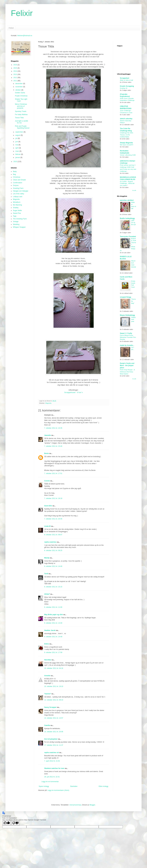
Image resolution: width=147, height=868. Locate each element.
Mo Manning (17, 205)
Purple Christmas (21, 96)
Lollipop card (17, 197)
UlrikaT (47, 594)
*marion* (47, 694)
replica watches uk (51, 752)
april (17, 148)
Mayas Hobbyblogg (127, 315)
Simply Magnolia (126, 143)
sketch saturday (126, 119)
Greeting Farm (18, 188)
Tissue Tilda (19, 118)
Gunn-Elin (48, 506)
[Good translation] (6, 823)
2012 (15, 78)
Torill (46, 574)
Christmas (16, 177)
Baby (15, 171)
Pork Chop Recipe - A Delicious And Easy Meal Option (127, 372)
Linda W (47, 526)
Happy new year (133, 319)
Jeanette (47, 435)
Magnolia (48, 403)
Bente (46, 453)
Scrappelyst (124, 78)
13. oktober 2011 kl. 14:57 (53, 718)
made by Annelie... (127, 345)
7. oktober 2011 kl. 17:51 (53, 473)
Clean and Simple (19, 180)
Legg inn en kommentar (50, 782)
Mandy (46, 558)
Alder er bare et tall (126, 80)
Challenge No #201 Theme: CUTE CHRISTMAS (126, 135)
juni (16, 142)
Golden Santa (20, 93)
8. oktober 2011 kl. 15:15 (53, 587)
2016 (15, 65)
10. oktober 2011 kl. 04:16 (53, 668)
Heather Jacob (50, 630)
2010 (15, 162)
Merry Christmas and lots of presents (21, 106)
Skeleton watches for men (54, 768)
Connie (47, 481)
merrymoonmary (75, 805)
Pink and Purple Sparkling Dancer (22, 127)
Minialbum (16, 202)
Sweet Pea (17, 213)
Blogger (92, 805)
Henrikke (47, 660)
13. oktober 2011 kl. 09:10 (53, 700)
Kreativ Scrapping (127, 86)
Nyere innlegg (44, 786)
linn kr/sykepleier (51, 739)
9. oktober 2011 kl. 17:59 (53, 652)
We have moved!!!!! (126, 145)
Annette (47, 676)
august (18, 135)
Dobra (46, 644)
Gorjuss (16, 185)
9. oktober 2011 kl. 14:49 (53, 637)
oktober (18, 90)
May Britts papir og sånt (53, 615)
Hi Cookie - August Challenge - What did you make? (127, 183)
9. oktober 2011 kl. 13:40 (53, 623)
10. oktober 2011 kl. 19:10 (53, 686)
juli (16, 138)
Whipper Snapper (19, 227)
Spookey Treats (20, 111)
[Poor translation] (15, 823)
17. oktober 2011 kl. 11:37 (53, 745)
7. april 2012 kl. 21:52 (52, 761)
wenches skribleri (127, 200)
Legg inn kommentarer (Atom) (58, 790)
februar (18, 154)
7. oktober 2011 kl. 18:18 (53, 498)
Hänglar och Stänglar (20, 191)
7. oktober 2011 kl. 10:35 (53, 428)
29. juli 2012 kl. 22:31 (52, 777)
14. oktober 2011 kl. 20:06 (53, 732)
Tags (14, 216)
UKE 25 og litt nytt (133, 222)
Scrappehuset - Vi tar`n (73, 392)
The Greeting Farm (20, 219)
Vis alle (134, 190)
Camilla (47, 725)
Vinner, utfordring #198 (128, 155)
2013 (15, 74)
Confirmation (17, 183)
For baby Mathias (21, 114)
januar (17, 157)
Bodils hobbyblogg (127, 218)
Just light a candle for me (21, 122)
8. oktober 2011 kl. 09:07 (53, 535)
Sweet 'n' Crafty (126, 333)
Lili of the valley (18, 194)
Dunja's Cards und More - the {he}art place (127, 365)
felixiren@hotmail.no (24, 36)
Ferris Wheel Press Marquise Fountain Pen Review (128, 337)
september (19, 132)
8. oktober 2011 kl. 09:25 (53, 550)
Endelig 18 (123, 88)
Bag (14, 174)
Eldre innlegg (103, 786)
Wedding (16, 224)
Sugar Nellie (17, 210)
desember (19, 84)
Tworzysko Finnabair (128, 236)
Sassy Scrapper (50, 707)
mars (17, 151)
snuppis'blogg (125, 297)
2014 (15, 71)
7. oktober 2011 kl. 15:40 (53, 446)
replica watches (50, 542)
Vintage (15, 221)
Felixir (22, 13)
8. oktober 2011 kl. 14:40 (53, 566)
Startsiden (73, 786)
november (19, 87)
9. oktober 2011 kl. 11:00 (53, 607)
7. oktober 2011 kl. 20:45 (53, 519)
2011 (15, 81)
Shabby (16, 208)
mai (17, 145)
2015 (15, 68)
